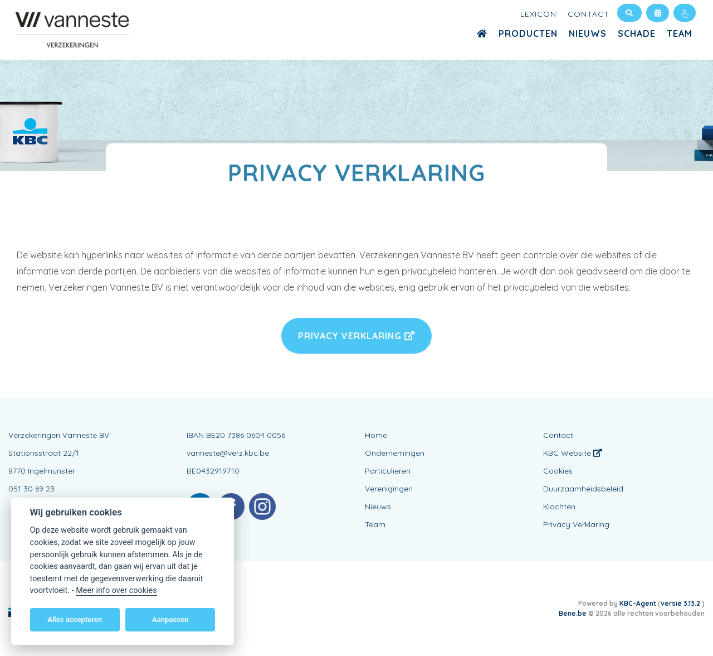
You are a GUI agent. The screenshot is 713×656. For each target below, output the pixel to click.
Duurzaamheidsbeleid (583, 489)
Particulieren (388, 471)
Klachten (559, 506)
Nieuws (588, 33)
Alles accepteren (74, 619)
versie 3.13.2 (681, 603)
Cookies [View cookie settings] (558, 471)
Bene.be (573, 613)
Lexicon (538, 14)
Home (376, 435)
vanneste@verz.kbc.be (228, 453)
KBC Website (572, 453)
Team (679, 33)
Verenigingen (389, 489)
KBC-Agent (637, 603)
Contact (588, 14)
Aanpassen (170, 619)
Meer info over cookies (116, 590)
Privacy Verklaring (356, 335)
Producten (528, 33)
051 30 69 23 (31, 489)
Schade (637, 33)
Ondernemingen (394, 453)
